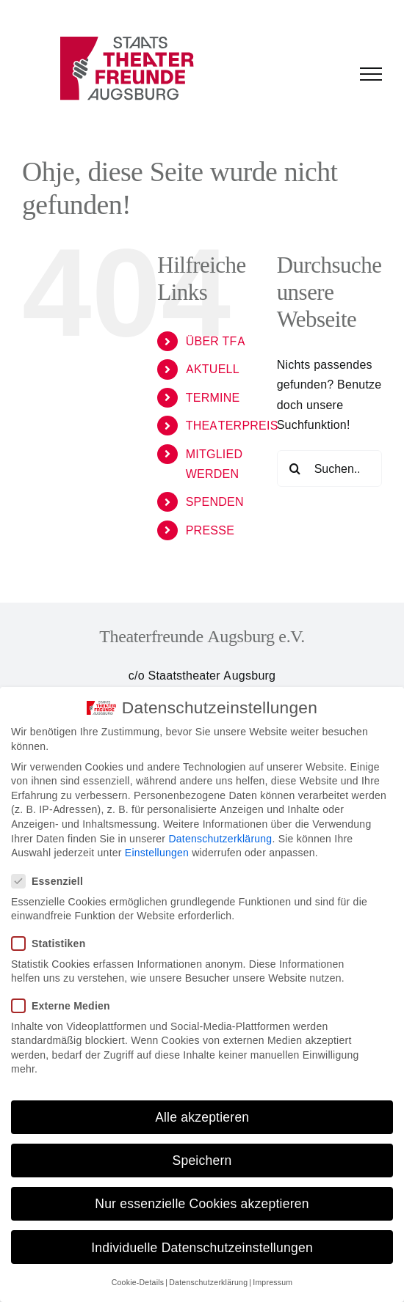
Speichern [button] (202, 1160)
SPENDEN (215, 501)
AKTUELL (212, 368)
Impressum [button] (272, 1282)
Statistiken (54, 943)
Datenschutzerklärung (220, 838)
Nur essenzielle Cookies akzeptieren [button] (202, 1203)
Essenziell (53, 881)
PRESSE (210, 530)
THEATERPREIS (232, 425)
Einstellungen (157, 852)
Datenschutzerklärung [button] (208, 1282)
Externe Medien (67, 1005)
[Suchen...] (329, 468)
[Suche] (295, 468)
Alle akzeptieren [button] (202, 1117)
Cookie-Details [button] (138, 1282)
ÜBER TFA (215, 341)
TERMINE (213, 397)
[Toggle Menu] (371, 74)
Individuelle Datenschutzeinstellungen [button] (202, 1247)
